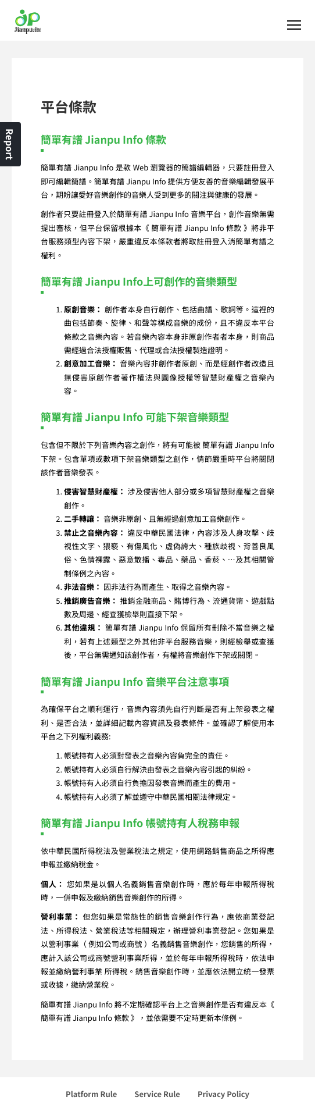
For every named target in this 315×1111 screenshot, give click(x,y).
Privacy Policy (223, 1093)
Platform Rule (91, 1093)
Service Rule (157, 1093)
